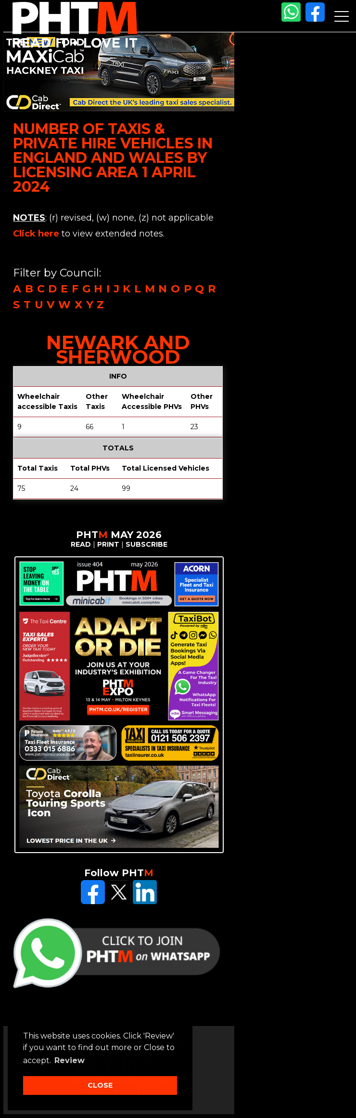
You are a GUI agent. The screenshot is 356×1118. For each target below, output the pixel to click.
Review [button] (69, 1060)
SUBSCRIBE (146, 544)
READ (81, 544)
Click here (36, 233)
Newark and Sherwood (118, 349)
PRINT (108, 544)
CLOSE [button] (100, 1085)
